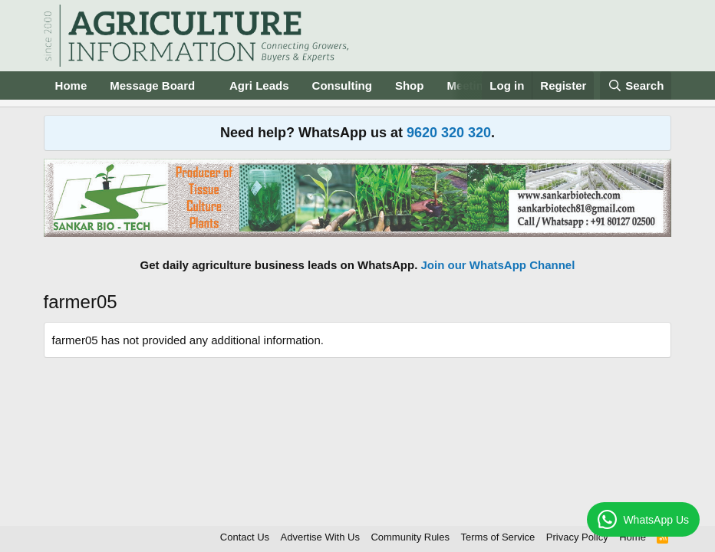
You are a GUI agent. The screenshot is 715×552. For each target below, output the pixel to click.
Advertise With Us (320, 537)
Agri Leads (259, 85)
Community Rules (410, 537)
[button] (207, 85)
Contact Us (244, 537)
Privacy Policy (577, 537)
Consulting (342, 85)
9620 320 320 (449, 132)
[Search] (636, 85)
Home (71, 85)
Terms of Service (498, 537)
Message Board (152, 85)
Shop (409, 85)
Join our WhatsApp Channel (498, 264)
